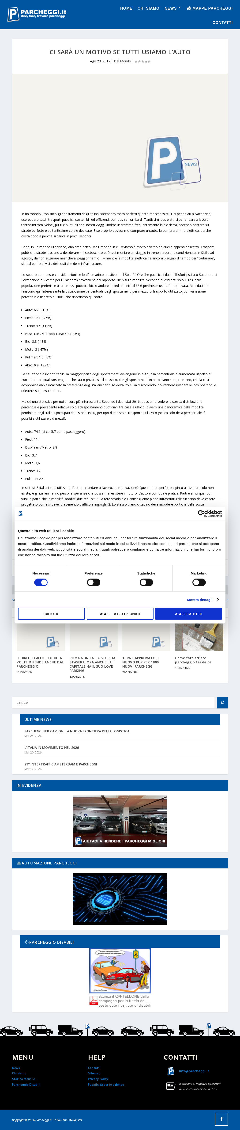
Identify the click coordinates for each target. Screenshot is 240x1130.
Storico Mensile (23, 1079)
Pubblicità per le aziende (106, 1085)
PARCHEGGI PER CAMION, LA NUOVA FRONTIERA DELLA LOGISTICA (76, 731)
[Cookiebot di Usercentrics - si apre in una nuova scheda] (201, 513)
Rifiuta (51, 614)
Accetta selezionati (120, 614)
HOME (126, 8)
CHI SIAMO (148, 8)
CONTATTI (223, 23)
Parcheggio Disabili (26, 1085)
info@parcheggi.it (194, 1072)
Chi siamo (19, 1074)
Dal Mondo (122, 61)
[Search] (222, 702)
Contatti (94, 1068)
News (16, 1068)
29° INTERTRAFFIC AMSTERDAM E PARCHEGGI (60, 764)
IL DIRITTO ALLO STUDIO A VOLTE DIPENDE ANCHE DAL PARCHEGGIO (40, 662)
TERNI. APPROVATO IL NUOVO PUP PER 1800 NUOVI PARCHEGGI (141, 662)
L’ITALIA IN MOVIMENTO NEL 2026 (51, 747)
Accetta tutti (188, 614)
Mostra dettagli (199, 599)
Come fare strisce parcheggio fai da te (193, 660)
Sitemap (94, 1074)
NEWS (171, 8)
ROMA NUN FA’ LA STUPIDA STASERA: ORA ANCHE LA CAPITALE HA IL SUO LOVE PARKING (93, 664)
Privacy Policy (98, 1079)
